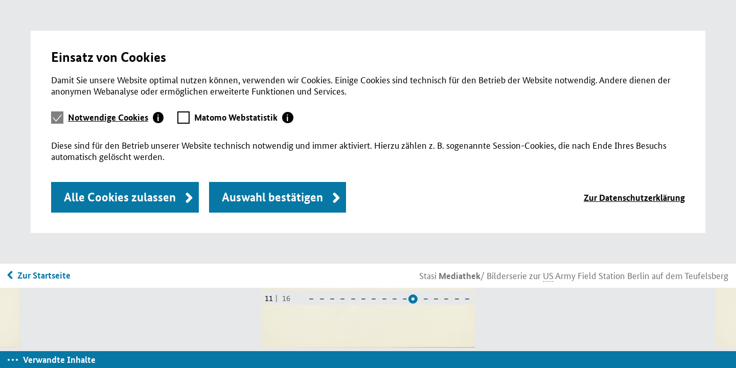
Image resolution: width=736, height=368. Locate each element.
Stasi (449, 275)
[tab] (116, 117)
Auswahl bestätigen (272, 197)
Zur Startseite (44, 275)
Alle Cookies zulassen (120, 197)
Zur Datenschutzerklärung (634, 197)
